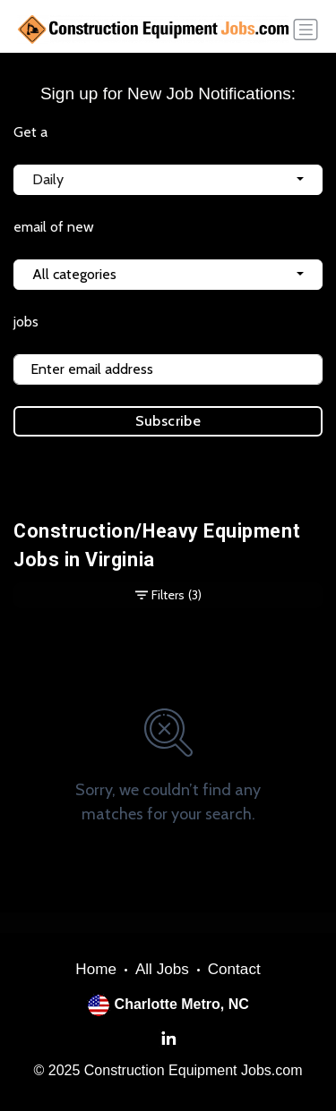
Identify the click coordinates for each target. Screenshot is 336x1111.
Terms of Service (106, 472)
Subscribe (168, 420)
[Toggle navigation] (306, 30)
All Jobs (162, 969)
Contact (234, 969)
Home (95, 969)
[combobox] (168, 180)
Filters (168, 595)
